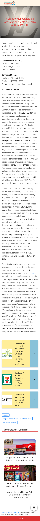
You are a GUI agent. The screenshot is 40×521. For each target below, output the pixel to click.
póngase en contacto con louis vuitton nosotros (17, 419)
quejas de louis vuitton (9, 422)
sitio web (31, 273)
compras (5, 415)
